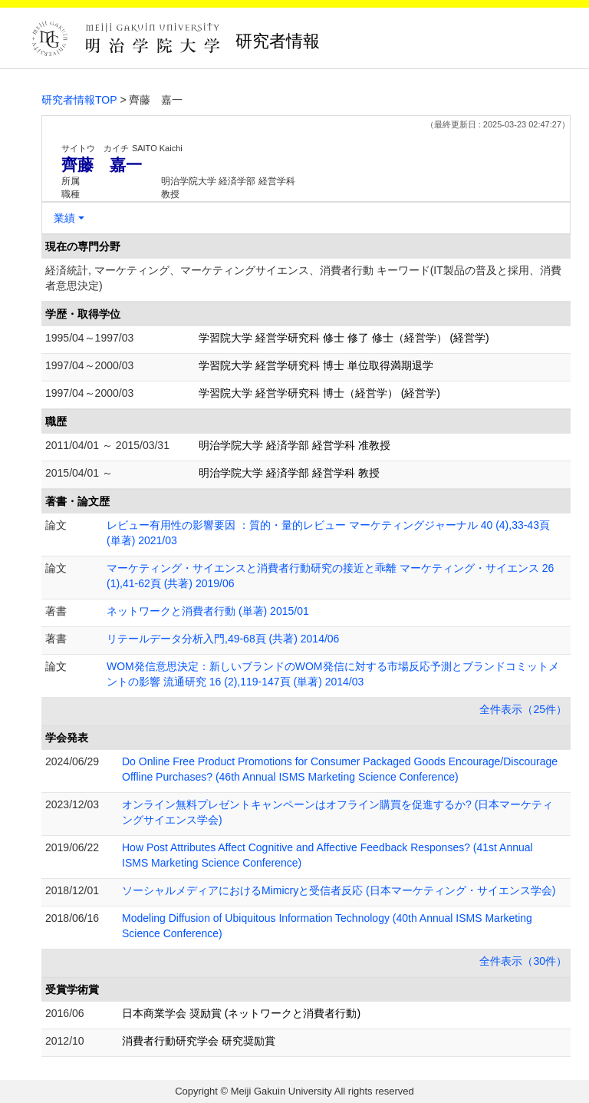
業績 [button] (64, 218)
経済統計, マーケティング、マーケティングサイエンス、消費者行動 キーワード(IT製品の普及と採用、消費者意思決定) (303, 278)
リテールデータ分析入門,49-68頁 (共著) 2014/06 (223, 638)
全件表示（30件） (523, 961)
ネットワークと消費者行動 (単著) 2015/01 (208, 611)
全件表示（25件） (523, 709)
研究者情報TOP (79, 100)
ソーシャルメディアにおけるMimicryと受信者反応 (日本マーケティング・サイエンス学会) (338, 890)
